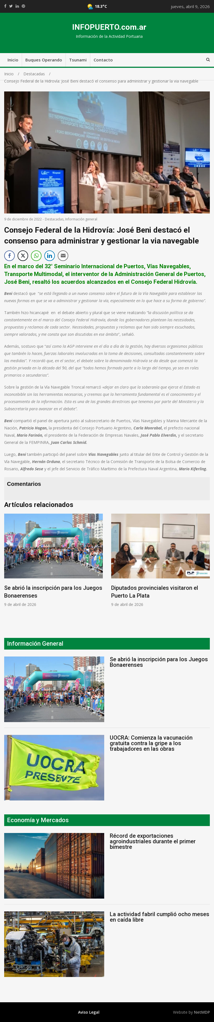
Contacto (103, 60)
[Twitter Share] (23, 255)
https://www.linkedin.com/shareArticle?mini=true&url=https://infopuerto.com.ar (17, 6)
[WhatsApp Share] (36, 255)
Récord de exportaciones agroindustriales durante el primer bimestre (153, 841)
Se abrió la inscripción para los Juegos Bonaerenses (159, 662)
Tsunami (78, 60)
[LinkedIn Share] (49, 255)
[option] (53, 560)
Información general (81, 219)
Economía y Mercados (38, 820)
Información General (35, 643)
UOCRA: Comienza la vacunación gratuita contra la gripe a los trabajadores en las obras (151, 743)
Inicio (13, 60)
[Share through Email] (63, 255)
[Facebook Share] (9, 255)
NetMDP (202, 1012)
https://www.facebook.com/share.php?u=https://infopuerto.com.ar (5, 6)
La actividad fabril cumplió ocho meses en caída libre (159, 917)
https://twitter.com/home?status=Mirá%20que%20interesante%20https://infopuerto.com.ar (11, 6)
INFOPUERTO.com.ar (109, 27)
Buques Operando (43, 60)
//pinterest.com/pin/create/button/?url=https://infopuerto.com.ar (23, 6)
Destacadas (54, 219)
